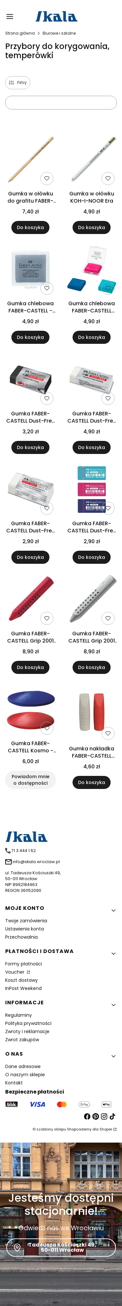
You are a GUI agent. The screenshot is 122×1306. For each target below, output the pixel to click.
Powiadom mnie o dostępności (30, 779)
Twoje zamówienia (26, 920)
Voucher (15, 972)
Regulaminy (18, 1015)
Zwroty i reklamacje (27, 1031)
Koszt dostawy (21, 980)
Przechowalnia (21, 937)
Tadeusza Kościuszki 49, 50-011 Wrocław (62, 1247)
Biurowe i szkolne (59, 33)
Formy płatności (23, 964)
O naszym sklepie (25, 1074)
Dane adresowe (23, 1066)
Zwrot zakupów (22, 1039)
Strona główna (20, 33)
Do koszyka (30, 227)
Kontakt (14, 1083)
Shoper (106, 1129)
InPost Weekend (23, 988)
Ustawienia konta (24, 929)
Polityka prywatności (28, 1023)
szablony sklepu (51, 1129)
